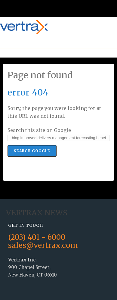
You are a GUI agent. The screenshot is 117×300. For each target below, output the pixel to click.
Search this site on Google (39, 130)
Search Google (32, 150)
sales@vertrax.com (43, 245)
